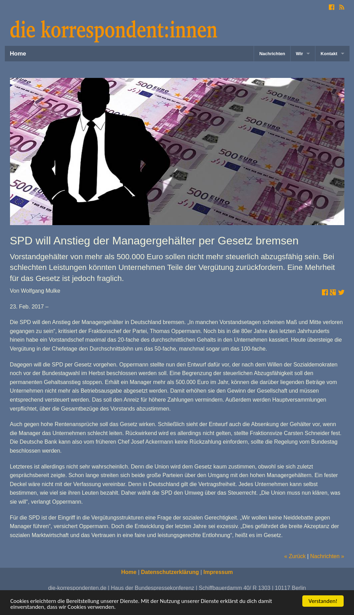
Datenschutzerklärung (170, 572)
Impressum (218, 572)
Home (18, 53)
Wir (299, 53)
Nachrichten (272, 53)
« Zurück (294, 556)
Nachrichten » (327, 556)
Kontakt (329, 53)
